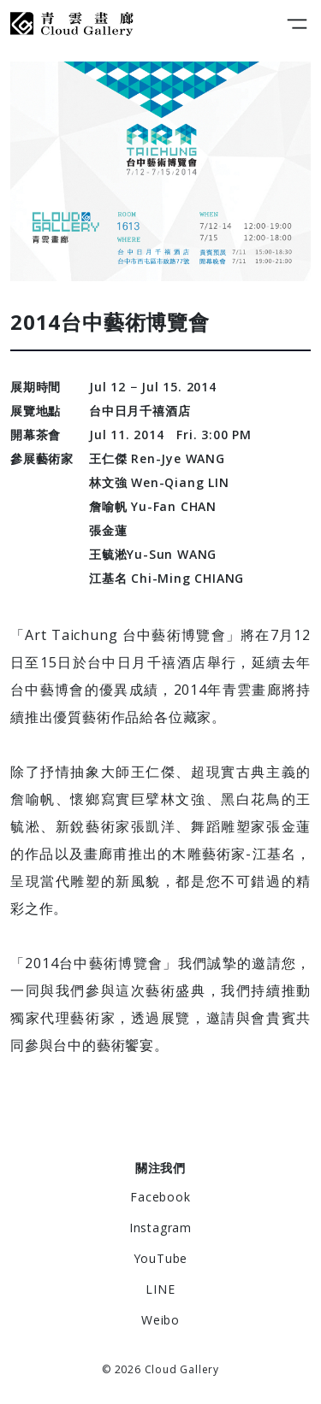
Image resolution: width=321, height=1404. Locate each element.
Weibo (160, 1320)
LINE (160, 1289)
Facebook (160, 1197)
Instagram (160, 1227)
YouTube (161, 1258)
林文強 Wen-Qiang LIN (159, 482)
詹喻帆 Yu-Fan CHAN (153, 506)
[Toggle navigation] (297, 24)
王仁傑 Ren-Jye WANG (157, 458)
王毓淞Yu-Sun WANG (153, 554)
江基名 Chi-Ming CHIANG (166, 578)
